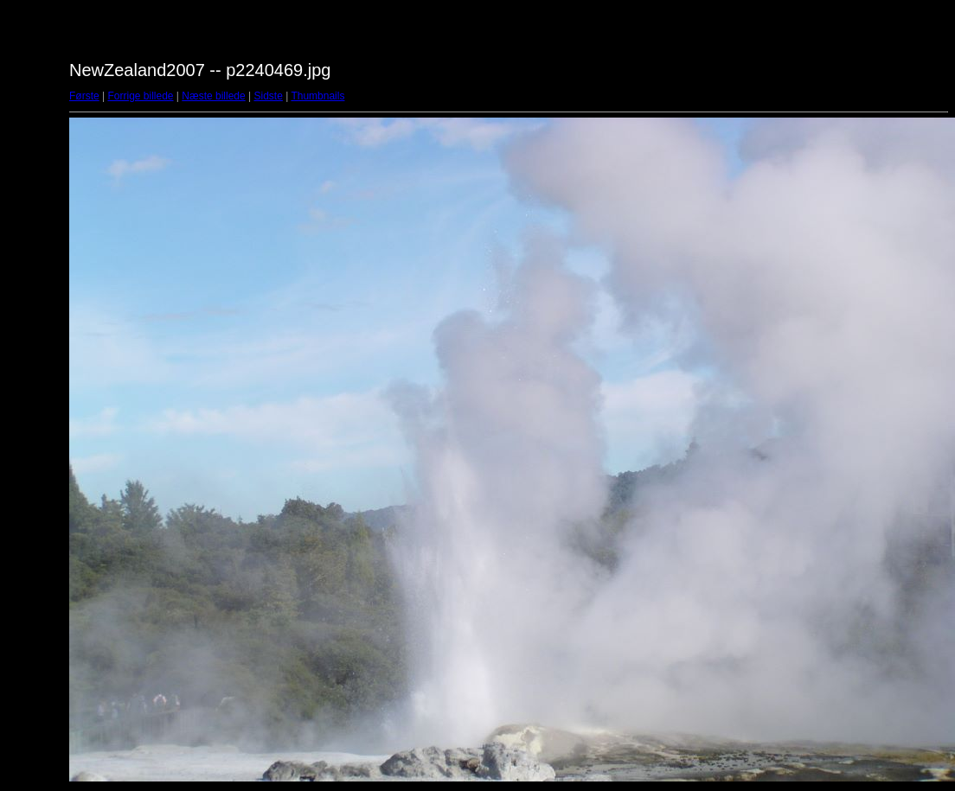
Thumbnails (317, 96)
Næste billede (213, 96)
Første (84, 96)
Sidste (267, 96)
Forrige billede (140, 96)
